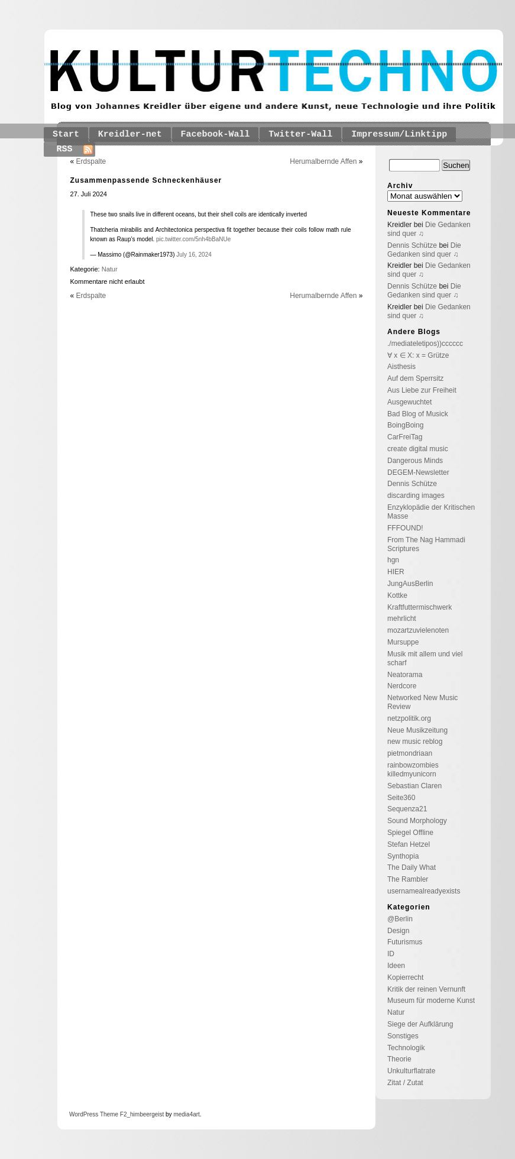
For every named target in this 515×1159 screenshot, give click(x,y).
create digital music (417, 449)
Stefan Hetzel (408, 844)
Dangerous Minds (415, 461)
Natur (110, 269)
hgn (393, 560)
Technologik (406, 1048)
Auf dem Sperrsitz (415, 378)
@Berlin (400, 919)
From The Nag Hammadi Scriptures (426, 544)
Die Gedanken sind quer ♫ (424, 249)
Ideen (396, 965)
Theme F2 (112, 1114)
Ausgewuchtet (409, 402)
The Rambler (407, 879)
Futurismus (404, 942)
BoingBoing (405, 425)
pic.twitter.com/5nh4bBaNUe (193, 239)
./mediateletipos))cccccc (425, 343)
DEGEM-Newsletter (418, 472)
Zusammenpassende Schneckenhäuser (146, 180)
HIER (395, 572)
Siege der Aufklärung (420, 1024)
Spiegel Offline (410, 832)
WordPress (83, 1114)
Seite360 (401, 798)
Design (398, 931)
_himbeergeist (145, 1114)
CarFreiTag (404, 437)
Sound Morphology (417, 821)
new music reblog (414, 741)
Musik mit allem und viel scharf (424, 658)
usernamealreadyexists (423, 891)
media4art (186, 1114)
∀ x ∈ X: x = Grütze (418, 355)
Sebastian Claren (414, 786)
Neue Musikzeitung (417, 730)
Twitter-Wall (300, 135)
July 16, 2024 (194, 254)
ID (390, 954)
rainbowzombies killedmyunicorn (413, 769)
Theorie (399, 1059)
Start (66, 135)
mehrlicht (401, 618)
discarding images (416, 495)
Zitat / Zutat (405, 1083)
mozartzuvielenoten (418, 630)
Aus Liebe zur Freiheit (421, 390)
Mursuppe (403, 642)
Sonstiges (403, 1036)
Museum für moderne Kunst (431, 1000)
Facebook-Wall (215, 135)
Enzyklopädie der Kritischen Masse (431, 511)
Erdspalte (91, 161)
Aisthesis (401, 366)
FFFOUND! (405, 528)
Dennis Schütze (412, 245)
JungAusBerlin (410, 584)
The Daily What (411, 867)
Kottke (397, 595)
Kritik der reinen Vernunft (426, 989)
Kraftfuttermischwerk (419, 607)
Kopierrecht (405, 977)
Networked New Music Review (422, 702)
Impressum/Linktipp (399, 135)
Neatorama (404, 675)
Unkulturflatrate (411, 1071)
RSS (65, 149)
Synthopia (403, 856)
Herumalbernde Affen (323, 161)
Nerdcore (401, 686)
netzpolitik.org (409, 718)
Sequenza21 (407, 809)
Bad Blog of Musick (417, 414)
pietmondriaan (409, 753)
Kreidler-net (130, 135)
